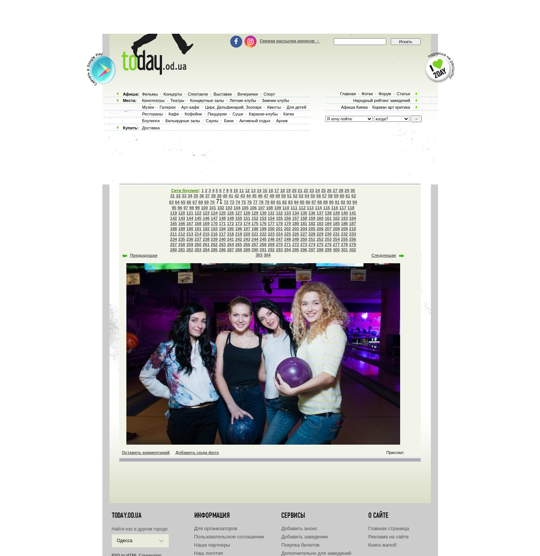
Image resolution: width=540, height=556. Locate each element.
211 (173, 234)
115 (326, 207)
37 (207, 195)
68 (200, 202)
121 (189, 213)
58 (330, 195)
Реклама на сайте (388, 537)
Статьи (403, 93)
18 (282, 190)
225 (287, 234)
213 (189, 234)
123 (205, 213)
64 (177, 202)
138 (328, 213)
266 (246, 244)
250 (303, 239)
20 (294, 190)
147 (214, 218)
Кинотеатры (153, 100)
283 (198, 249)
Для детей (296, 107)
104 (237, 207)
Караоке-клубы (263, 114)
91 (337, 202)
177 (271, 223)
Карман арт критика (391, 107)
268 (263, 244)
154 (271, 218)
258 (181, 244)
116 (334, 207)
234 (173, 239)
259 (189, 244)
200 (271, 228)
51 (289, 195)
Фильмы (150, 94)
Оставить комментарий (146, 452)
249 (295, 239)
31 (172, 195)
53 (301, 195)
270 (279, 244)
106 (253, 207)
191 (198, 228)
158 (303, 218)
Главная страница (388, 528)
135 (303, 213)
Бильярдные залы (182, 120)
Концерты (173, 94)
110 (285, 207)
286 (222, 249)
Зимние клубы (275, 100)
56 (318, 195)
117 (342, 207)
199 (263, 228)
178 (279, 223)
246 (271, 239)
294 (287, 249)
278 (344, 244)
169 (205, 223)
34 (190, 195)
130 (263, 213)
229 (319, 234)
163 (344, 218)
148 (222, 218)
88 (319, 202)
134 (295, 213)
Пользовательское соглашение (229, 537)
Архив (282, 120)
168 (198, 223)
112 (301, 207)
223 (271, 234)
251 (312, 239)
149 (230, 218)
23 (311, 190)
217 (222, 234)
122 (198, 213)
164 (352, 218)
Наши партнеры (212, 545)
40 (225, 195)
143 (181, 218)
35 (196, 195)
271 (287, 244)
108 (269, 207)
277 (336, 244)
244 (255, 239)
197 (246, 228)
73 (232, 202)
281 (181, 249)
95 (174, 207)
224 (279, 234)
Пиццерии (217, 114)
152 (255, 218)
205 (312, 228)
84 (296, 202)
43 (242, 195)
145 (198, 218)
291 (263, 249)
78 (261, 202)
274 (312, 244)
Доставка (151, 128)
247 (279, 239)
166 (181, 223)
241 (230, 239)
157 (295, 218)
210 (352, 228)
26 (329, 190)
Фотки (367, 93)
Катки (288, 114)
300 (336, 249)
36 (202, 195)
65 (183, 202)
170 (214, 223)
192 (205, 228)
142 (173, 218)
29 (347, 190)
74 (238, 202)
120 (181, 213)
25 (323, 190)
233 (352, 234)
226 (295, 234)
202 (287, 228)
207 (328, 228)
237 (198, 239)
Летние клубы (243, 100)
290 (255, 249)
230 (328, 234)
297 (312, 249)
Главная (348, 93)
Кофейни (193, 114)
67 (194, 202)
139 (336, 213)
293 (279, 249)
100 (204, 207)
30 (352, 190)
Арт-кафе (190, 107)
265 (238, 244)
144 (189, 218)
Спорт (269, 94)
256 (352, 239)
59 (336, 195)
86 (308, 202)
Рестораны (152, 114)
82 (284, 202)
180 (295, 223)
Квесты (274, 107)
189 (181, 228)
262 (214, 244)
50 (283, 195)
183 (319, 223)
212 (181, 234)
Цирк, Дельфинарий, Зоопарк (233, 107)
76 (249, 202)
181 (303, 223)
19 (288, 190)
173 (238, 223)
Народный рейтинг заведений (381, 100)
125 (222, 213)
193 (214, 228)
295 (295, 249)
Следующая (384, 255)
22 (306, 190)
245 (263, 239)
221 (255, 234)
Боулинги (151, 120)
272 (295, 244)
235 (181, 239)
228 (312, 234)
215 (205, 234)
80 (273, 202)
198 (255, 228)
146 (205, 218)
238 (205, 239)
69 (206, 202)
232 (344, 234)
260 (198, 244)
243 (246, 239)
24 (317, 190)
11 (241, 190)
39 (219, 195)
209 (344, 228)
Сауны (212, 120)
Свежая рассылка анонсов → (290, 41)
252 (319, 239)
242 (238, 239)
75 (244, 202)
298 (319, 249)
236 (189, 239)
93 (348, 202)
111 (294, 207)
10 (236, 190)
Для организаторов (215, 528)
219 (238, 234)
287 (230, 249)
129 (255, 213)
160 (319, 218)
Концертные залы (207, 100)
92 (343, 202)
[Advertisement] (270, 17)
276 (328, 244)
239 (214, 239)
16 (270, 190)
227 (303, 234)
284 (205, 249)
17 (276, 190)
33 (184, 195)
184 (328, 223)
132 (279, 213)
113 (310, 207)
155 (279, 218)
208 (336, 228)
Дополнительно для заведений (316, 553)
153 (263, 218)
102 (220, 207)
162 (336, 218)
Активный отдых (254, 120)
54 (306, 195)
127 (238, 213)
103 (228, 207)
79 (267, 202)
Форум (384, 93)
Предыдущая (143, 255)
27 (335, 190)
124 (214, 213)
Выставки (223, 94)
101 (212, 207)
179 (287, 223)
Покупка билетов (300, 545)
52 (295, 195)
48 (272, 195)
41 (231, 195)
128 (246, 213)
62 (353, 195)
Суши (237, 114)
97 (185, 207)
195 (230, 228)
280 (173, 249)
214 (198, 234)
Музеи (148, 107)
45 (254, 195)
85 (302, 202)
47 (266, 195)
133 (287, 213)
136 (312, 213)
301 (344, 249)
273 (303, 244)
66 (189, 202)
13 (253, 190)
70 (212, 202)
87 (314, 202)
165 (173, 223)
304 (267, 255)
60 (342, 195)
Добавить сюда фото (197, 452)
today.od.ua (126, 515)
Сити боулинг (185, 190)
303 (258, 255)
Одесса (124, 540)
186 (344, 223)
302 (352, 249)
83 (290, 202)
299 (328, 249)
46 (260, 195)
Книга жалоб (382, 545)
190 (189, 228)
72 (226, 202)
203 (295, 228)
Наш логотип (208, 553)
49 (277, 195)
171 (222, 223)
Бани (229, 120)
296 (303, 249)
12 (247, 190)
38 (213, 195)
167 (189, 223)
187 (352, 223)
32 (178, 195)
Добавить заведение (304, 537)
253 (328, 239)
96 (180, 207)
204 (303, 228)
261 (205, 244)
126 (230, 213)
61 (347, 195)
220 (246, 234)
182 (312, 223)
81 (278, 202)
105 (245, 207)
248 (287, 239)
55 (312, 195)
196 (238, 228)
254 (336, 239)
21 (300, 190)
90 (331, 202)
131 (271, 213)
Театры (177, 100)
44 (248, 195)
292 (271, 249)
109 (277, 207)
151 (246, 218)
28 (341, 190)
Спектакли (198, 94)
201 (279, 228)
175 (255, 223)
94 (354, 202)
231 (336, 234)
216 (214, 234)
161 (328, 218)
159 (312, 218)
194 (222, 228)
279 (352, 244)
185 (336, 223)
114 (318, 207)
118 (351, 207)
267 (255, 244)
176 (263, 223)
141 (352, 213)
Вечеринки (247, 94)
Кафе (174, 114)
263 (222, 244)
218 (230, 234)
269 (271, 244)
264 (230, 244)
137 (319, 213)
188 (173, 228)
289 (246, 249)
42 (236, 195)
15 (264, 190)
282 (189, 249)
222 (263, 234)
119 (173, 213)
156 (287, 218)
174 (246, 223)
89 (325, 202)
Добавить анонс (299, 528)
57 (324, 195)
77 (255, 202)
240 (222, 239)
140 (344, 213)
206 (319, 228)
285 (214, 249)
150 (238, 218)
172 (230, 223)
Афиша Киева (354, 107)
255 (344, 239)
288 (238, 249)
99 (197, 207)
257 (173, 244)
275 (319, 244)
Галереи (168, 107)
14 (259, 190)
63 (171, 202)
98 (191, 207)
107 (261, 207)
